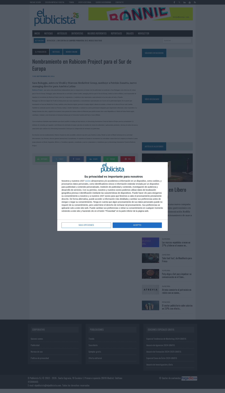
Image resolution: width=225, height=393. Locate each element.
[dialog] (112, 196)
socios (88, 181)
